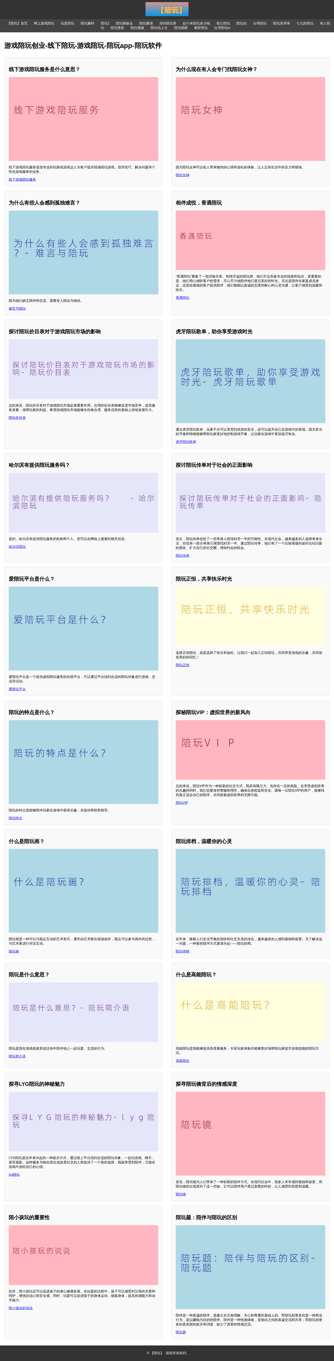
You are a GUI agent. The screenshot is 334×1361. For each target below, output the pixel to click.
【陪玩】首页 (17, 23)
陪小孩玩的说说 (21, 1308)
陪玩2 (105, 23)
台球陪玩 (260, 23)
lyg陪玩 (14, 1174)
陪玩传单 (182, 555)
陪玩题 (181, 1332)
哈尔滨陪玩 (17, 547)
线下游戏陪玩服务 (22, 179)
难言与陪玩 (17, 308)
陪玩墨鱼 (117, 28)
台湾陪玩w (222, 28)
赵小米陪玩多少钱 (196, 23)
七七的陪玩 (305, 23)
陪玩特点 (15, 818)
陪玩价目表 (17, 418)
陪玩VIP (182, 803)
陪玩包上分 (159, 28)
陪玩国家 (181, 28)
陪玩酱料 (87, 23)
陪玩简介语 (17, 1056)
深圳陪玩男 (167, 23)
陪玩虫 (241, 23)
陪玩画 (14, 951)
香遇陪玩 (182, 297)
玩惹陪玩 (67, 23)
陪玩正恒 (182, 665)
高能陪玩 (182, 1061)
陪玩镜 (181, 1194)
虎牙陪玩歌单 (186, 442)
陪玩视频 (137, 28)
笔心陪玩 (223, 23)
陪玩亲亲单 (281, 23)
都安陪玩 (201, 28)
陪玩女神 (182, 175)
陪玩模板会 (124, 23)
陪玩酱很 (146, 23)
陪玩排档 (182, 951)
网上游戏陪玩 (44, 23)
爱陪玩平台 (17, 689)
